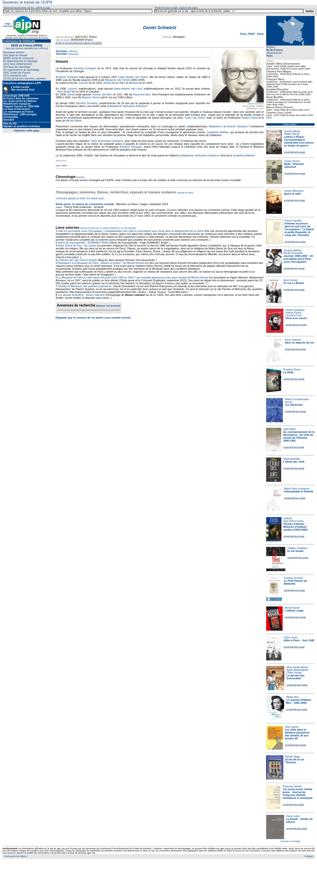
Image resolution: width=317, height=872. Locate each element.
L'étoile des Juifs (294, 461)
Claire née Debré (195, 117)
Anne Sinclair (290, 280)
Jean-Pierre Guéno (293, 521)
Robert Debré (250, 117)
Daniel (107, 82)
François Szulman (293, 578)
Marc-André (64, 91)
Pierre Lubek (293, 816)
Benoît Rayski (292, 607)
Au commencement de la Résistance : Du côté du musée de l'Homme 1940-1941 (299, 436)
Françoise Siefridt (292, 786)
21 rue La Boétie (293, 283)
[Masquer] (73, 54)
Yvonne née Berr (102, 94)
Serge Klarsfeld (291, 459)
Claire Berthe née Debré (133, 77)
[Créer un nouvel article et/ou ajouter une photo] (79, 43)
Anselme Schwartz (85, 68)
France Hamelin (293, 220)
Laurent (83, 82)
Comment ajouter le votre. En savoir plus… (81, 198)
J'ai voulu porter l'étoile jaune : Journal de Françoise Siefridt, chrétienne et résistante (298, 793)
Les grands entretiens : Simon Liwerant (81, 294)
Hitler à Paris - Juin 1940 (298, 640)
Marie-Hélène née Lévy (128, 88)
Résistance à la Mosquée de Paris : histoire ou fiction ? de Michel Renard (101, 262)
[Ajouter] (80, 177)
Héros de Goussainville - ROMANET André (83, 242)
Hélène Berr (292, 697)
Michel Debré (74, 120)
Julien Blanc (289, 429)
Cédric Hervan (294, 672)
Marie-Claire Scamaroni (296, 488)
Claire (94, 140)
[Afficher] (72, 51)
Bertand (133, 82)
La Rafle (288, 372)
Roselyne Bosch (292, 369)
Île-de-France (274, 49)
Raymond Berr (141, 94)
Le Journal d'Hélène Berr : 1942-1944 (298, 701)
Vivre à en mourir (296, 318)
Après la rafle (292, 193)
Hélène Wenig (291, 134)
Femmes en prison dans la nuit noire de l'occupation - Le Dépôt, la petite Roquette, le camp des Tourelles (299, 229)
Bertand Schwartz (87, 103)
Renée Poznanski (293, 253)
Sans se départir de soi (299, 342)
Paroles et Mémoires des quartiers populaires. (85, 286)
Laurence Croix (293, 315)
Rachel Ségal (292, 756)
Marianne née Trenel (117, 79)
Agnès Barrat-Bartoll (297, 670)
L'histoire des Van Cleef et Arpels (77, 260)
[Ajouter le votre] (185, 192)
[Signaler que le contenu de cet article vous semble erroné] (93, 317)
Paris (269, 55)
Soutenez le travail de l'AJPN (27, 2)
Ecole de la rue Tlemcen (294, 761)
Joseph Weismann (294, 191)
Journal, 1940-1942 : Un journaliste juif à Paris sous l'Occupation (298, 258)
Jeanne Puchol (293, 312)
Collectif (287, 518)
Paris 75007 (248, 33)
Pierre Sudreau (293, 339)
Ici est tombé (295, 551)
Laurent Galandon (295, 310)
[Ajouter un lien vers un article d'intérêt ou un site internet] (108, 228)
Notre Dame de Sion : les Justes (77, 245)
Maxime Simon (91, 97)
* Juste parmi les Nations (14, 856)
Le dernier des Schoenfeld (295, 677)
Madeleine (115, 106)
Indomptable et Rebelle (298, 491)
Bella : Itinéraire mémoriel (294, 165)
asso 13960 (61, 165)
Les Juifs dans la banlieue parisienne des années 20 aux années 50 (297, 734)
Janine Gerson (292, 161)
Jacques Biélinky (293, 250)
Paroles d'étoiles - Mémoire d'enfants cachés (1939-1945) (295, 526)
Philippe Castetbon (297, 548)
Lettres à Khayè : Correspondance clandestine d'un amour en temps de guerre (299, 141)
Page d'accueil (7, 25)
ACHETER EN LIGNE (294, 152)
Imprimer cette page (26, 130)
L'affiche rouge (294, 610)
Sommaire (62, 51)
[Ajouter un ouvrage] (290, 841)
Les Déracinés (294, 404)
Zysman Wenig (292, 131)
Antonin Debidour (136, 106)
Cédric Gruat (290, 637)
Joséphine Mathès (217, 132)
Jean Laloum (292, 727)
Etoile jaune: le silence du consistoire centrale (85, 204)
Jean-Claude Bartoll (297, 667)
